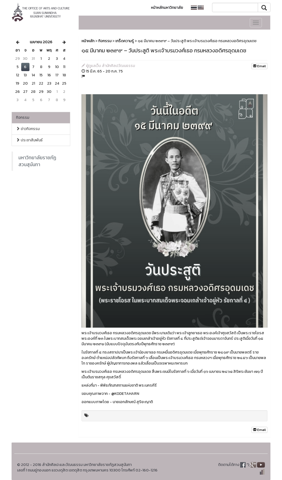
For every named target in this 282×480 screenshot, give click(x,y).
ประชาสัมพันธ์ (29, 140)
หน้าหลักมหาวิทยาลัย (167, 7)
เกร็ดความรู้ (124, 41)
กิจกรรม (22, 117)
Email (259, 66)
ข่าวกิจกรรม (28, 129)
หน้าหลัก (88, 41)
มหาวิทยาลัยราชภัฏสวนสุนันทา (37, 161)
